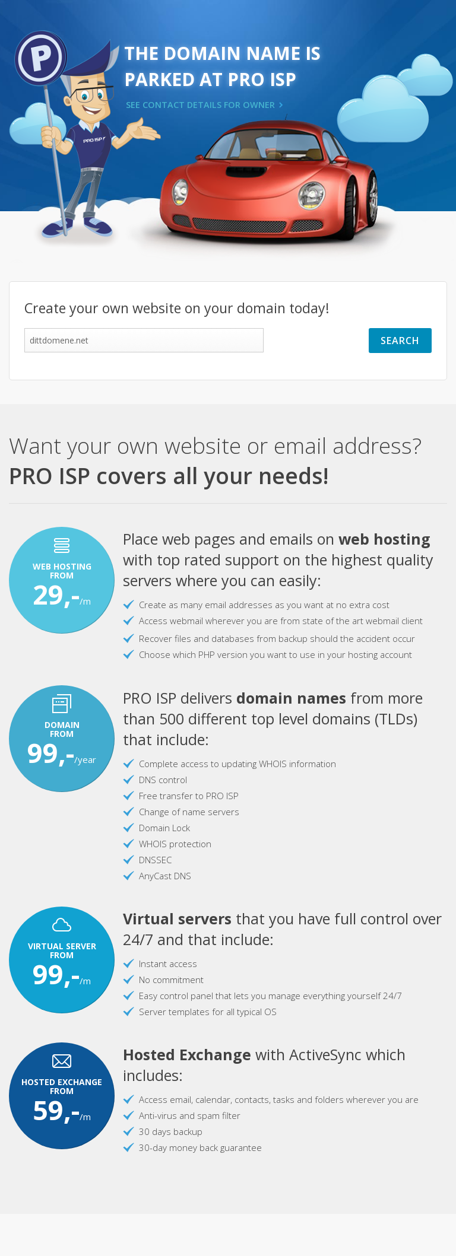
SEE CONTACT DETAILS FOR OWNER (200, 104)
